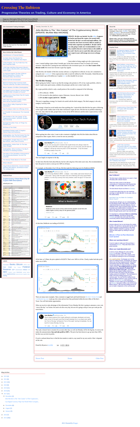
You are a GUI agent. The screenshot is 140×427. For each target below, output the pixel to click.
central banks (26, 272)
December (9, 396)
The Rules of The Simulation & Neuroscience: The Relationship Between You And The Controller (16, 155)
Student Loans (12, 272)
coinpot (4, 274)
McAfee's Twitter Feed (92, 297)
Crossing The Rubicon (20, 7)
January (8, 411)
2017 (5, 393)
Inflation (25, 269)
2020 (5, 385)
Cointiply (132, 188)
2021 (5, 382)
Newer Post (40, 358)
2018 (5, 391)
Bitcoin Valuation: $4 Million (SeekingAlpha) (15, 87)
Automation (6, 264)
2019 (5, 388)
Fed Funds (17, 267)
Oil (29, 269)
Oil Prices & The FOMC (10, 127)
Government (18, 269)
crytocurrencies (19, 274)
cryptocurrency (11, 274)
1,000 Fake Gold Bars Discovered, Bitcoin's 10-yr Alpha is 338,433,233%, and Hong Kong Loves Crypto (16, 69)
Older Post (99, 358)
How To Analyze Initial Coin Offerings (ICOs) (16, 109)
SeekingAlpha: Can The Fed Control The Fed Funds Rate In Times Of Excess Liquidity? (16, 135)
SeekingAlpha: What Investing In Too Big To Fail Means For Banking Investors (15, 149)
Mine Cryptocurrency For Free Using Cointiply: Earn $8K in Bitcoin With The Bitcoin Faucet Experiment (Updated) (126, 119)
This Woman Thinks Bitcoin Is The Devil (14, 160)
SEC (5, 272)
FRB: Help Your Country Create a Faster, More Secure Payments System (15, 100)
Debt (28, 264)
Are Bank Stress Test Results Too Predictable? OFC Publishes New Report (15, 58)
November (9, 405)
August (8, 408)
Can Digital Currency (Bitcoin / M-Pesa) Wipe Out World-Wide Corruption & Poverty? (16, 91)
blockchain (19, 272)
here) (64, 76)
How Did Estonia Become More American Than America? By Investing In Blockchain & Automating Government (126, 95)
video (94, 36)
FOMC (10, 267)
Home (70, 358)
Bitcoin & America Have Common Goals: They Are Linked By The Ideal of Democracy (16, 83)
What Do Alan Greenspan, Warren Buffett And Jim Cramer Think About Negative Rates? (127, 82)
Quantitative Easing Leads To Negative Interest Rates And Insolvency (14, 131)
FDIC (4, 267)
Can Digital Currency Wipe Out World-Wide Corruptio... (22, 401)
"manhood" (48, 74)
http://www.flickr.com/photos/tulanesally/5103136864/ (52, 58)
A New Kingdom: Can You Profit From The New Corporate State (15, 63)
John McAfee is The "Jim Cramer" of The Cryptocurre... (22, 399)
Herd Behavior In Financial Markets (13, 55)
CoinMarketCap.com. (42, 299)
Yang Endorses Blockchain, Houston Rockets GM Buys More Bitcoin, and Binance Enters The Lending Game (16, 167)
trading (5, 275)
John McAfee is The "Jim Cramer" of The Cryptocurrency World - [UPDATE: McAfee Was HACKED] (15, 118)
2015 (5, 418)
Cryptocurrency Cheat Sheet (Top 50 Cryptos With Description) (16, 179)
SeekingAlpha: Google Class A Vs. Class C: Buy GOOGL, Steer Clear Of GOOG (15, 140)
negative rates (26, 274)
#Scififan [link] (125, 31)
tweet (48, 114)
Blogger (75, 423)
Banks (12, 264)
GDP (13, 269)
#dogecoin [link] (117, 32)
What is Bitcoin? (7, 163)
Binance (119, 244)
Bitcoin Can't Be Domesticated (12, 79)
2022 (5, 379)
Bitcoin (19, 264)
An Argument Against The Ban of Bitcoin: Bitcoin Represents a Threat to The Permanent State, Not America (15, 75)
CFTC (25, 264)
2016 (5, 415)
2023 (5, 376)
